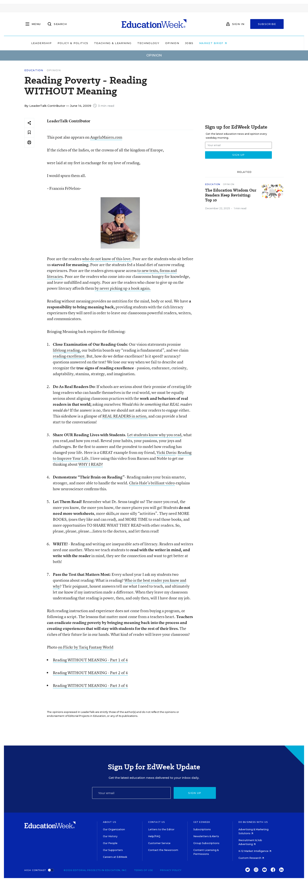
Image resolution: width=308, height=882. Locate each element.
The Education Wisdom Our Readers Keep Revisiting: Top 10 (230, 195)
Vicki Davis (166, 452)
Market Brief (238, 43)
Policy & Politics (97, 43)
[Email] (131, 793)
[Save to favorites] (29, 132)
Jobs (214, 43)
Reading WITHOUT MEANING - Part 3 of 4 (90, 685)
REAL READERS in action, (125, 416)
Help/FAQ (154, 836)
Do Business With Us (253, 822)
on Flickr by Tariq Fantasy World (85, 647)
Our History (110, 836)
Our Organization (114, 829)
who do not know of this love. (107, 258)
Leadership (66, 43)
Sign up (194, 792)
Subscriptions (202, 829)
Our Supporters (113, 850)
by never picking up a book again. (123, 288)
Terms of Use (143, 870)
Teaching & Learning (138, 43)
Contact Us (156, 822)
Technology (173, 43)
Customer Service (159, 843)
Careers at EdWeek (115, 856)
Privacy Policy (171, 870)
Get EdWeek (201, 822)
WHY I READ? (90, 464)
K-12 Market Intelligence (254, 851)
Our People (110, 843)
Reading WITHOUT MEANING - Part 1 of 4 (90, 660)
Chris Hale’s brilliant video (152, 483)
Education (33, 70)
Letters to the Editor (161, 829)
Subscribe (267, 24)
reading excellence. (69, 356)
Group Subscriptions (206, 843)
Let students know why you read (154, 434)
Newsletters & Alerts (206, 836)
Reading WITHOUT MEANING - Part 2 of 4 (90, 672)
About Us (109, 822)
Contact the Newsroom (163, 850)
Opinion (197, 43)
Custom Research (251, 857)
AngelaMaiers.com (106, 137)
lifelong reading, (67, 350)
